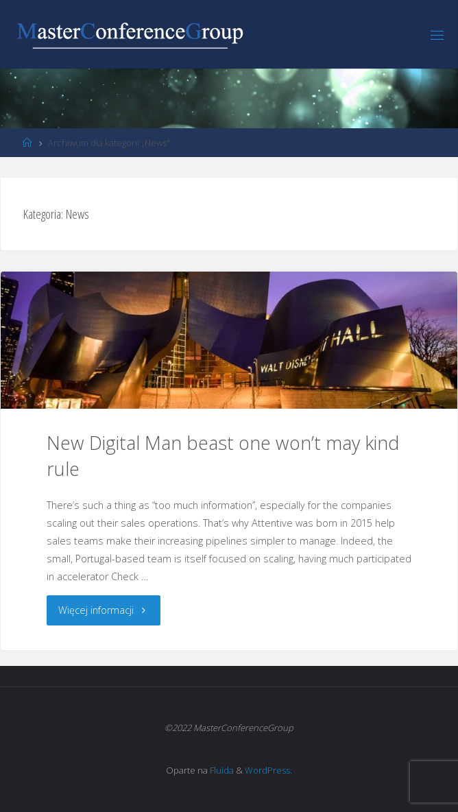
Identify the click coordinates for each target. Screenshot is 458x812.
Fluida (221, 770)
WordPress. (268, 770)
